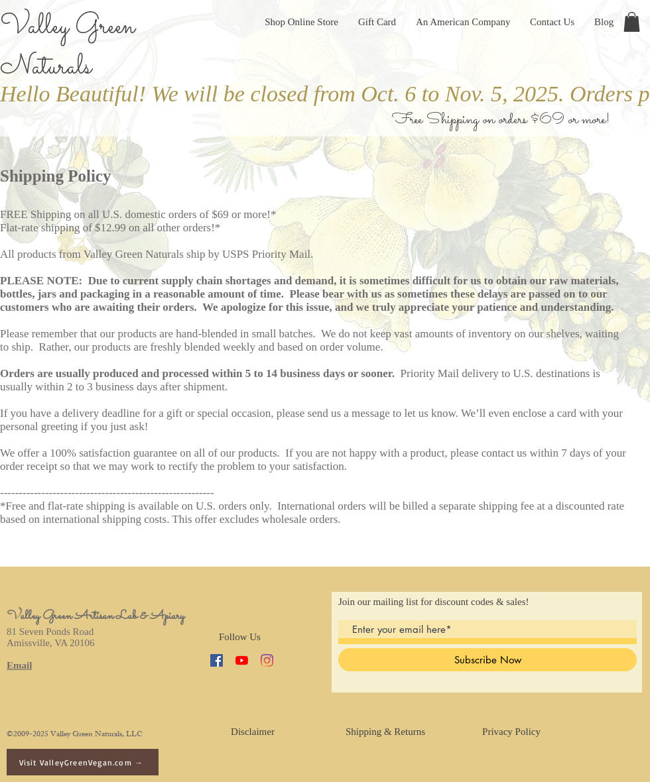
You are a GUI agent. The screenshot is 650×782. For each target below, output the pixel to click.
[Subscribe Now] (487, 659)
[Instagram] (267, 660)
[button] (631, 22)
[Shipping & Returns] (385, 731)
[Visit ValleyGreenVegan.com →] (83, 762)
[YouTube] (241, 660)
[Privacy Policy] (511, 731)
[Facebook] (216, 660)
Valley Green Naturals (67, 47)
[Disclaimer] (253, 731)
